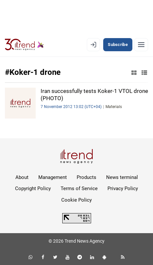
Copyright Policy (33, 188)
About (22, 177)
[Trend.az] (24, 45)
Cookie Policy (76, 200)
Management (52, 177)
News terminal (122, 177)
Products (86, 177)
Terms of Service (79, 188)
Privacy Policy (122, 188)
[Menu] (141, 44)
